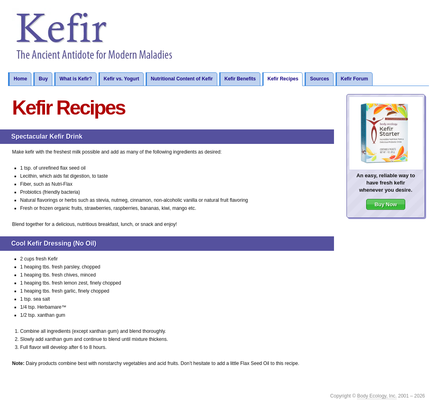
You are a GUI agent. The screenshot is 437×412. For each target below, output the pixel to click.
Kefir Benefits (240, 79)
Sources (319, 79)
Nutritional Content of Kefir (182, 79)
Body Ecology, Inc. (377, 396)
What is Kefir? (76, 79)
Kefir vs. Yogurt (121, 79)
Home (20, 79)
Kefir (95, 36)
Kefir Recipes (283, 79)
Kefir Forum (354, 79)
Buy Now (386, 204)
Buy (43, 79)
